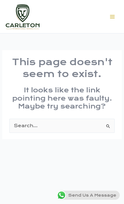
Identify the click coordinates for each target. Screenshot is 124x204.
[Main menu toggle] (112, 17)
